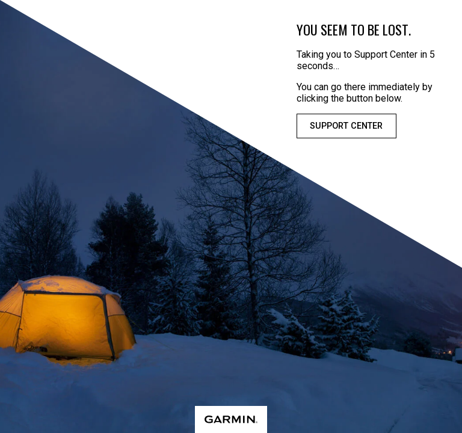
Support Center (346, 126)
